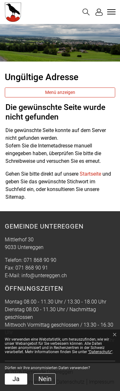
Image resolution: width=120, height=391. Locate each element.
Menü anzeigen (60, 92)
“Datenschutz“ (100, 352)
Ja (16, 379)
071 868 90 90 (40, 260)
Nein (45, 379)
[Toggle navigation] (110, 12)
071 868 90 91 (31, 268)
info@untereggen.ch (44, 275)
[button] (86, 12)
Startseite (90, 174)
